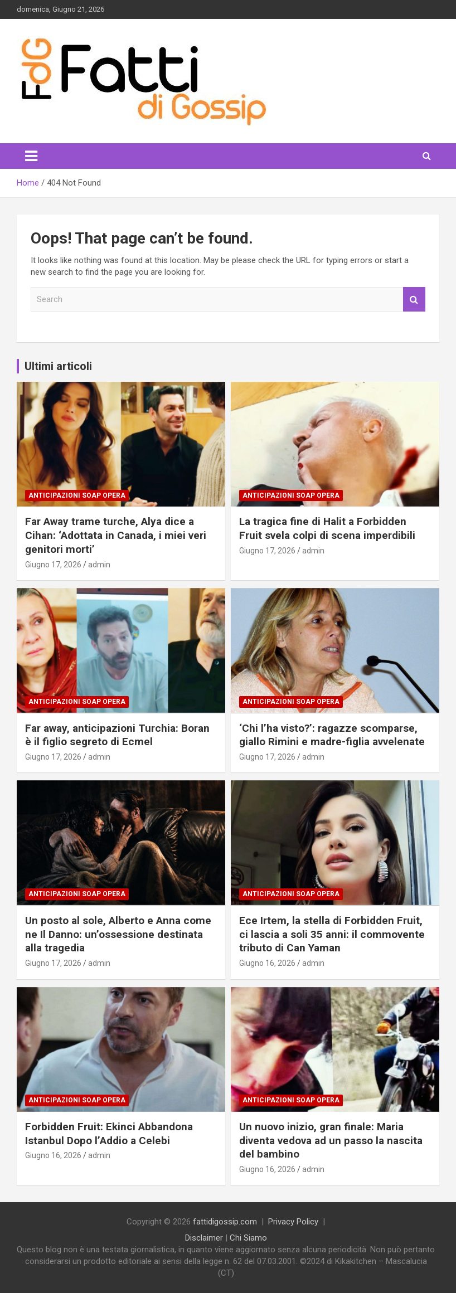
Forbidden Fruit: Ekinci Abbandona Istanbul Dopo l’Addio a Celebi (109, 1133)
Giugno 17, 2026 (53, 564)
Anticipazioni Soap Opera (76, 495)
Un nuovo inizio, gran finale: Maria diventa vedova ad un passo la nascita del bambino (331, 1140)
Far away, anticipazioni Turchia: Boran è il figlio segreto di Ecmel (117, 735)
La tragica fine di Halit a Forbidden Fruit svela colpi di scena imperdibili (327, 528)
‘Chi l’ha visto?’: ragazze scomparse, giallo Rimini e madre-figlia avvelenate (332, 735)
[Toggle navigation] (31, 156)
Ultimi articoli (58, 366)
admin (99, 564)
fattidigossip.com (225, 1222)
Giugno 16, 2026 (267, 963)
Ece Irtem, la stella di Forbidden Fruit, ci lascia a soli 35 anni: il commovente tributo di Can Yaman (332, 934)
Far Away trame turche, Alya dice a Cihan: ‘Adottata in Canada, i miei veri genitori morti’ (115, 535)
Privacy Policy (293, 1222)
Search (414, 299)
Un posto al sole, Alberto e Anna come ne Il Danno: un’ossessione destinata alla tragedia (118, 934)
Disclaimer (204, 1238)
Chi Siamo (248, 1238)
